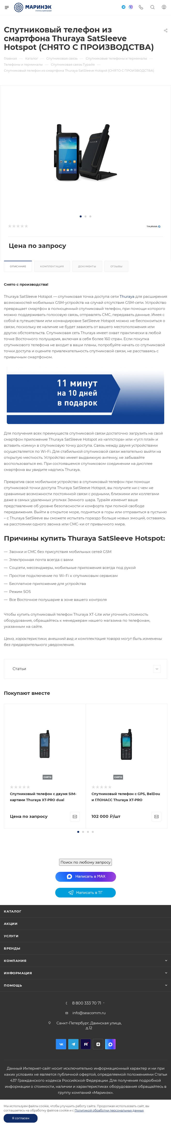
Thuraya (127, 296)
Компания (15, 1029)
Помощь (13, 1054)
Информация (18, 1041)
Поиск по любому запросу (85, 930)
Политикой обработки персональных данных (109, 1110)
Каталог (13, 980)
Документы (87, 266)
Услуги (11, 1004)
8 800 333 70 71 (86, 1072)
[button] (80, 216)
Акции (11, 992)
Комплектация (52, 266)
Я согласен (20, 1118)
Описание (18, 266)
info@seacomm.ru (89, 1081)
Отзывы (116, 266)
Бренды (12, 1017)
